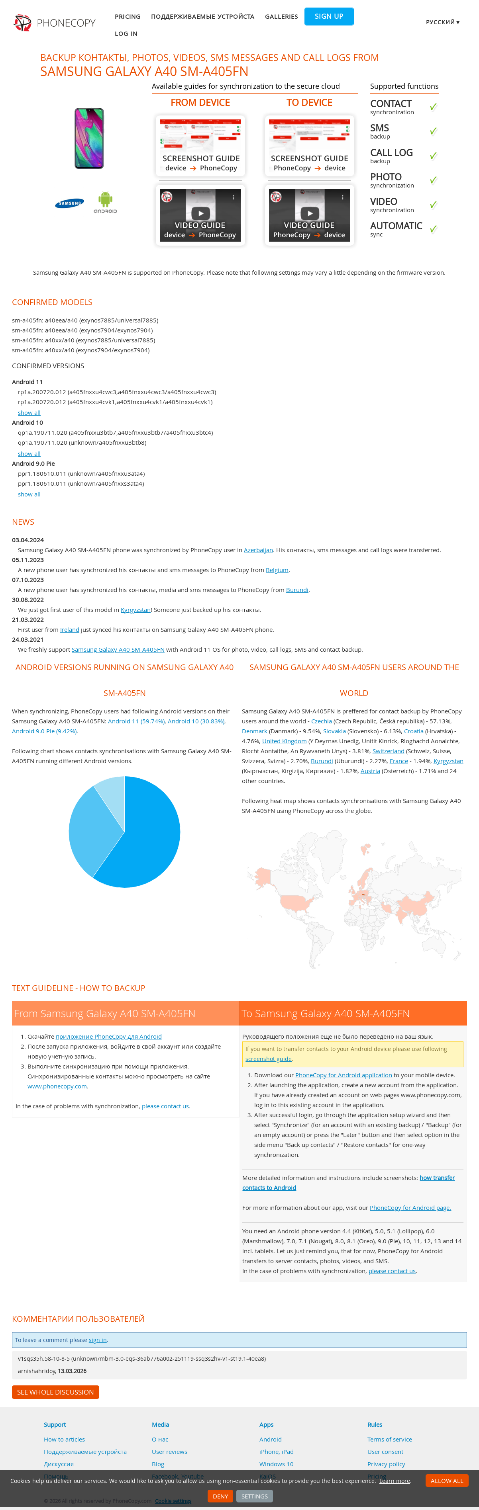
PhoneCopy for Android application (343, 1075)
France (399, 761)
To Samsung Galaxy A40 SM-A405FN (309, 145)
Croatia (414, 731)
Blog (158, 1464)
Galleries (281, 16)
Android (270, 1439)
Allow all (447, 1481)
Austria (370, 771)
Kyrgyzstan (136, 609)
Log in (126, 33)
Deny (220, 1496)
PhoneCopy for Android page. (410, 1207)
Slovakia (334, 731)
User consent (385, 1451)
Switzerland (388, 751)
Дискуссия (59, 1464)
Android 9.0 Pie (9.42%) (44, 731)
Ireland (69, 629)
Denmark (254, 731)
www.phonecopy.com (57, 1086)
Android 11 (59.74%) (136, 721)
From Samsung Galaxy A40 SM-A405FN (200, 145)
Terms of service (389, 1439)
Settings (254, 1496)
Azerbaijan (258, 550)
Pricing (127, 16)
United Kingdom (284, 741)
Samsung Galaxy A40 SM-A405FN (118, 649)
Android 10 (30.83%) (196, 721)
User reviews (169, 1451)
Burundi (297, 590)
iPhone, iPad (276, 1451)
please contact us (165, 1106)
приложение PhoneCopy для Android (109, 1036)
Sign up (329, 16)
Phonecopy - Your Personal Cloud (55, 23)
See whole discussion (55, 1392)
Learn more (394, 1481)
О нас (160, 1439)
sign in (98, 1340)
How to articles (64, 1439)
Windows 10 (276, 1464)
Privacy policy (386, 1464)
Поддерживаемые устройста (203, 16)
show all (29, 412)
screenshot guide (268, 1059)
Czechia (321, 721)
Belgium (277, 570)
